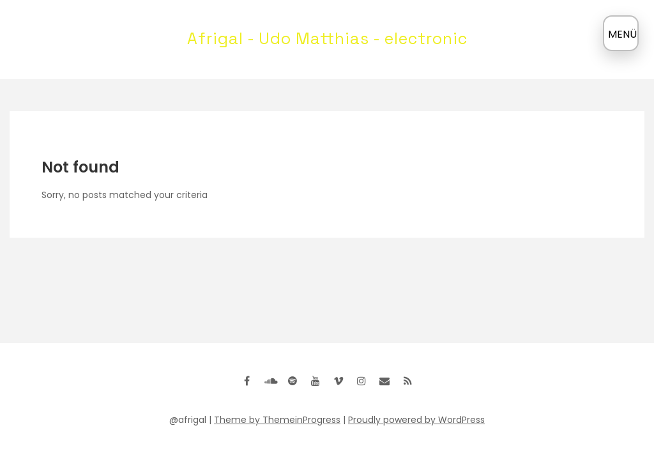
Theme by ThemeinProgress (277, 419)
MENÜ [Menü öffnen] (622, 34)
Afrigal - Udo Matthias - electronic (327, 38)
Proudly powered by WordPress (416, 419)
